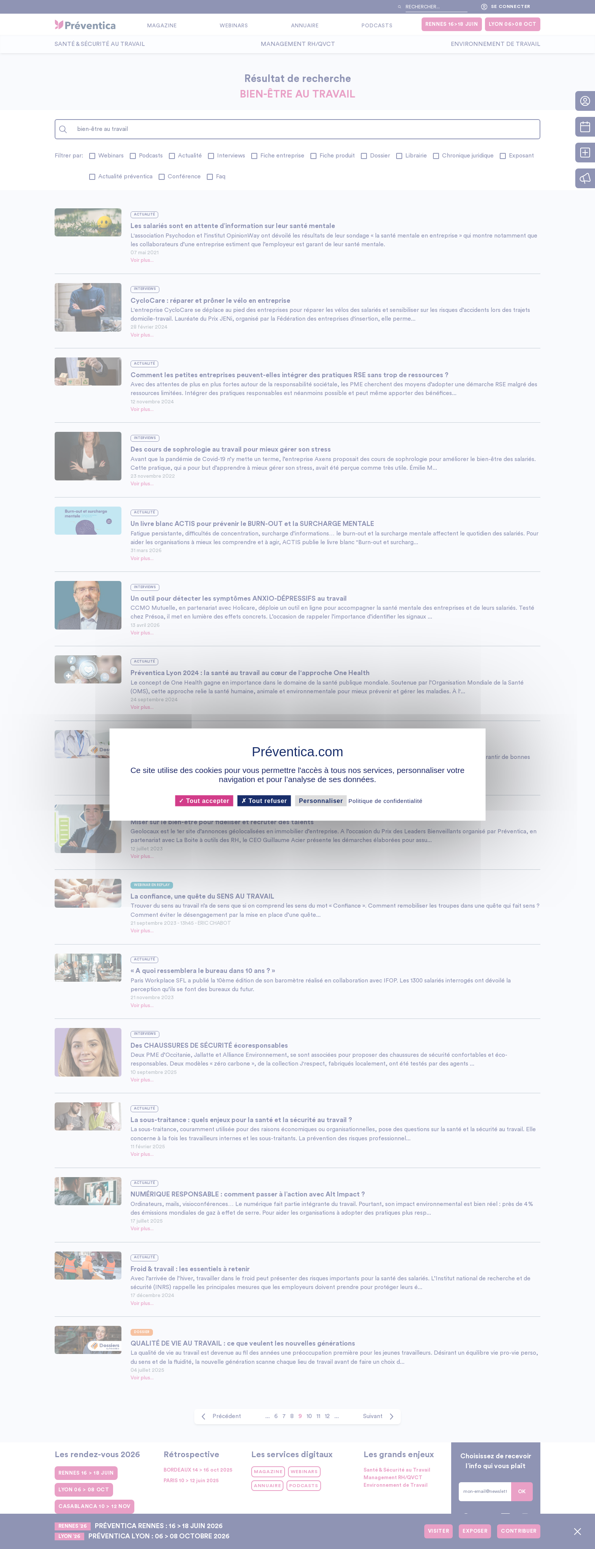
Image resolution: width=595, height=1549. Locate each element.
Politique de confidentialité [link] (385, 800)
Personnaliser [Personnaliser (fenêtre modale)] (321, 800)
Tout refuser (264, 800)
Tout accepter (204, 800)
